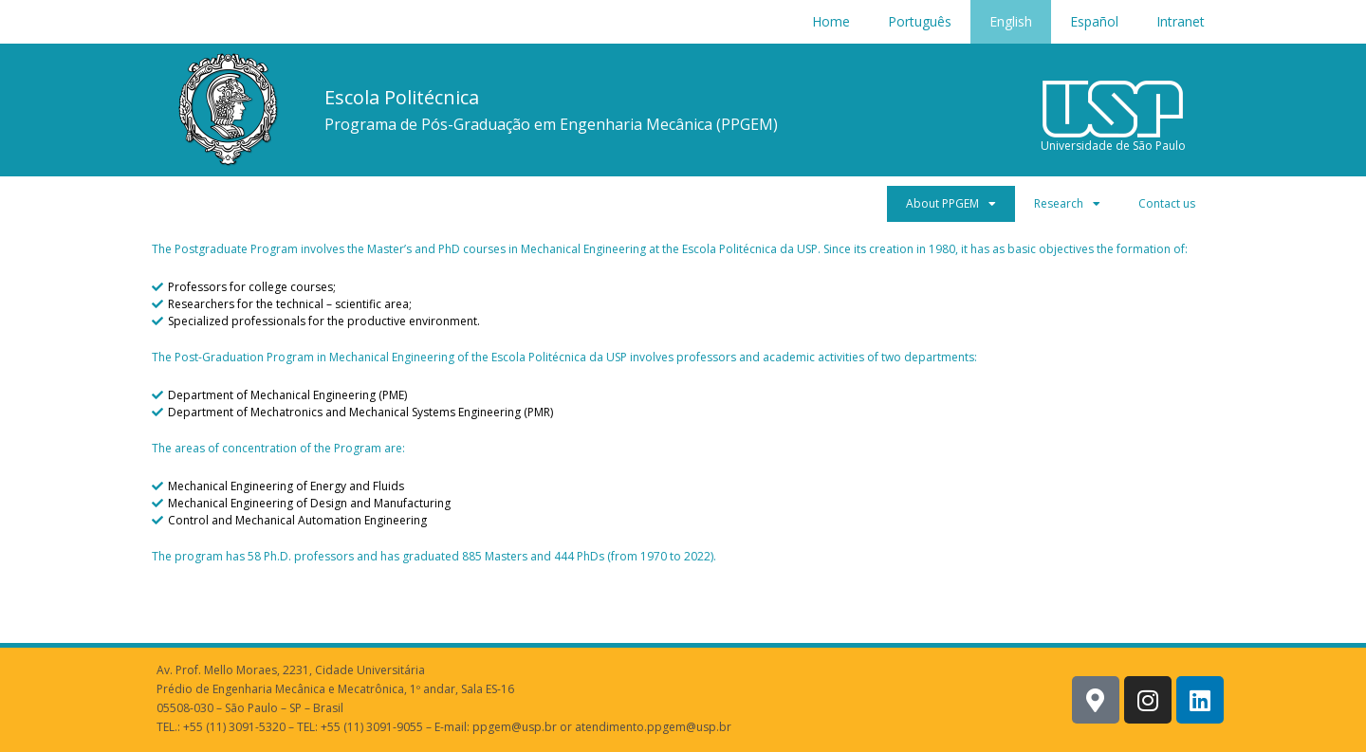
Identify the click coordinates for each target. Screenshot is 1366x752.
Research (1067, 204)
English (1010, 21)
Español (1094, 21)
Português (919, 21)
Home (831, 21)
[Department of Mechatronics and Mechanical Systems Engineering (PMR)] (683, 412)
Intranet (1180, 21)
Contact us (1166, 203)
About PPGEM (951, 204)
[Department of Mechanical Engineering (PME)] (683, 395)
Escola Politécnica (401, 97)
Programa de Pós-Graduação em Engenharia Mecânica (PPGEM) (551, 124)
